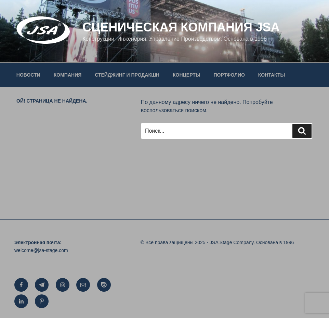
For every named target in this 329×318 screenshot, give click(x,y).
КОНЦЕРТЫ (186, 75)
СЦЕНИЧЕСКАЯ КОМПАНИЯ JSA (181, 27)
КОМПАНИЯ (68, 75)
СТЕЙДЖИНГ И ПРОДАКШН (127, 75)
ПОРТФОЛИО (229, 75)
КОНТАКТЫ (271, 75)
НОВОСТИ (28, 75)
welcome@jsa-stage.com (41, 250)
